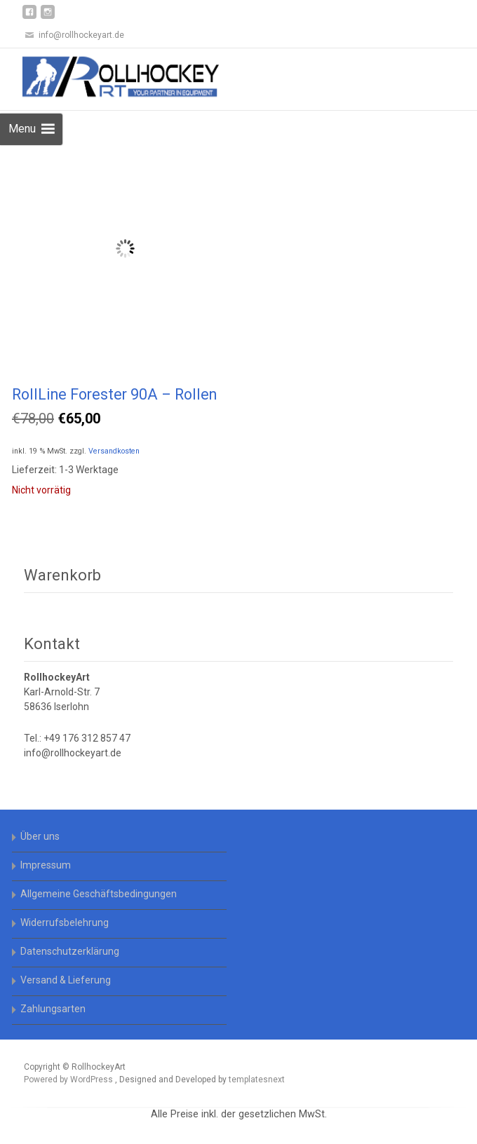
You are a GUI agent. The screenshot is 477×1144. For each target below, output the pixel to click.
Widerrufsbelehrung (64, 922)
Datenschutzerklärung (69, 951)
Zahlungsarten (53, 1008)
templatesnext (257, 1079)
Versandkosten (114, 451)
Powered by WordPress (69, 1079)
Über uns (40, 836)
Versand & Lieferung (65, 980)
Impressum (45, 865)
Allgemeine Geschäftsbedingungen (98, 893)
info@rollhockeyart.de (72, 752)
